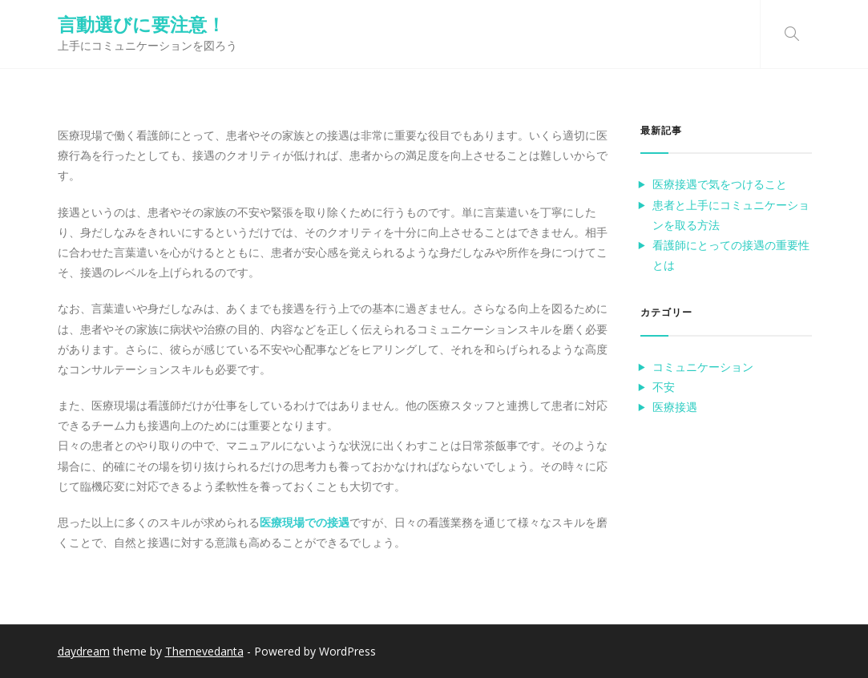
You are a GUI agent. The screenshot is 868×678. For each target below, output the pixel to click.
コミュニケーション (702, 366)
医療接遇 (674, 406)
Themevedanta (204, 651)
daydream (84, 651)
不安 (663, 386)
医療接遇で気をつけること (719, 184)
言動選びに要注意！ (141, 24)
